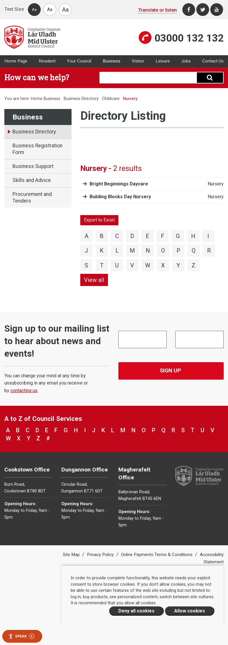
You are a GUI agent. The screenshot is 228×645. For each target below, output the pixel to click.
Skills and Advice (32, 180)
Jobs (186, 61)
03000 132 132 (189, 38)
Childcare (111, 98)
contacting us (24, 390)
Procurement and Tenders (32, 197)
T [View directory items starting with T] (102, 265)
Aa (34, 9)
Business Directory (81, 98)
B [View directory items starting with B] (102, 236)
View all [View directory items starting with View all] (94, 279)
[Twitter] (202, 9)
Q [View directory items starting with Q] (193, 250)
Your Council (79, 61)
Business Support (33, 166)
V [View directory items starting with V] (132, 265)
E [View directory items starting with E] (147, 236)
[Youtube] (216, 9)
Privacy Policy (101, 554)
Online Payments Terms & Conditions (157, 554)
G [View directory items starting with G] (178, 236)
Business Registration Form (38, 149)
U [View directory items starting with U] (117, 265)
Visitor (138, 61)
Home (36, 98)
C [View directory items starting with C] (117, 236)
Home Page (15, 61)
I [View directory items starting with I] (208, 236)
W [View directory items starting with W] (147, 265)
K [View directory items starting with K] (102, 250)
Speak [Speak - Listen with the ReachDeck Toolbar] (21, 636)
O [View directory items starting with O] (163, 250)
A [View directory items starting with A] (86, 236)
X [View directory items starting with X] (163, 265)
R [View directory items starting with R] (209, 250)
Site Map (72, 554)
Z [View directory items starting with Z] (193, 265)
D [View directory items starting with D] (132, 236)
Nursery (216, 184)
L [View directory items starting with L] (117, 250)
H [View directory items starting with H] (193, 236)
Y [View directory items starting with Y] (178, 265)
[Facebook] (188, 9)
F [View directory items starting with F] (162, 236)
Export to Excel (99, 220)
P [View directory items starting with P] (178, 250)
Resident (47, 61)
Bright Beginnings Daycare (119, 184)
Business (111, 61)
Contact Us (213, 61)
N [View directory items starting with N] (148, 250)
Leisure (163, 61)
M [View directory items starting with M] (132, 250)
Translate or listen (157, 10)
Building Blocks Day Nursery (120, 196)
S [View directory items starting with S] (86, 265)
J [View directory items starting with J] (86, 250)
